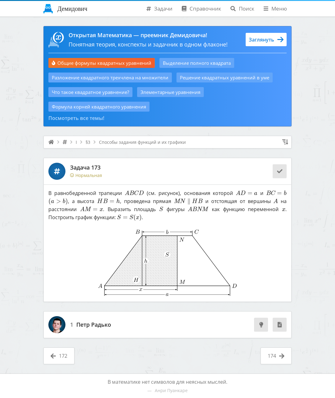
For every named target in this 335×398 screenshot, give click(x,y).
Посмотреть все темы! (76, 118)
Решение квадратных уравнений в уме (224, 77)
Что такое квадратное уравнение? (90, 92)
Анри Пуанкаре (171, 390)
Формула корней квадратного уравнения (99, 107)
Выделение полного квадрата (197, 63)
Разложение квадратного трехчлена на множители (110, 77)
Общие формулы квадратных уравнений (101, 63)
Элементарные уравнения (170, 92)
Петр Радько (93, 325)
